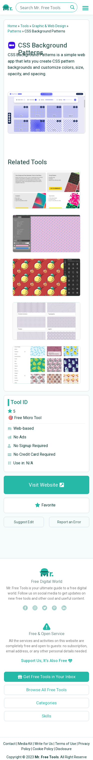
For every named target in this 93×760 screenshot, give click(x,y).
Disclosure (64, 749)
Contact (9, 744)
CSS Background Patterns (42, 49)
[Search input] (43, 7)
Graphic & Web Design (49, 26)
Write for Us (43, 744)
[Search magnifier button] (72, 7)
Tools (24, 26)
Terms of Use (65, 744)
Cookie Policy (43, 749)
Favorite (45, 505)
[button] (86, 8)
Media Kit (25, 744)
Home (12, 26)
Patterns (14, 31)
